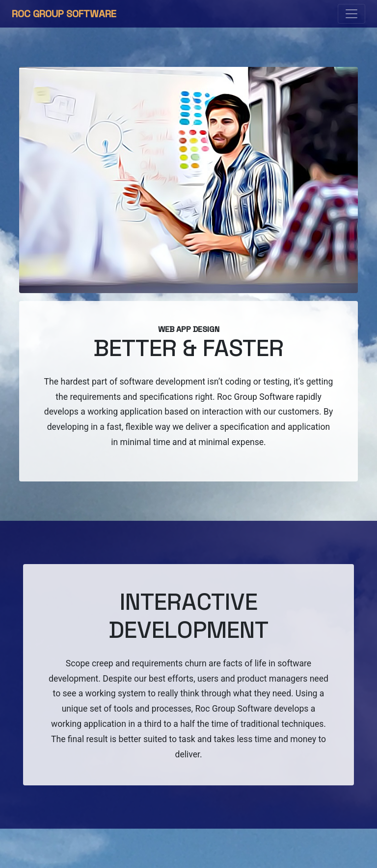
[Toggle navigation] (351, 14)
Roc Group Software (64, 13)
